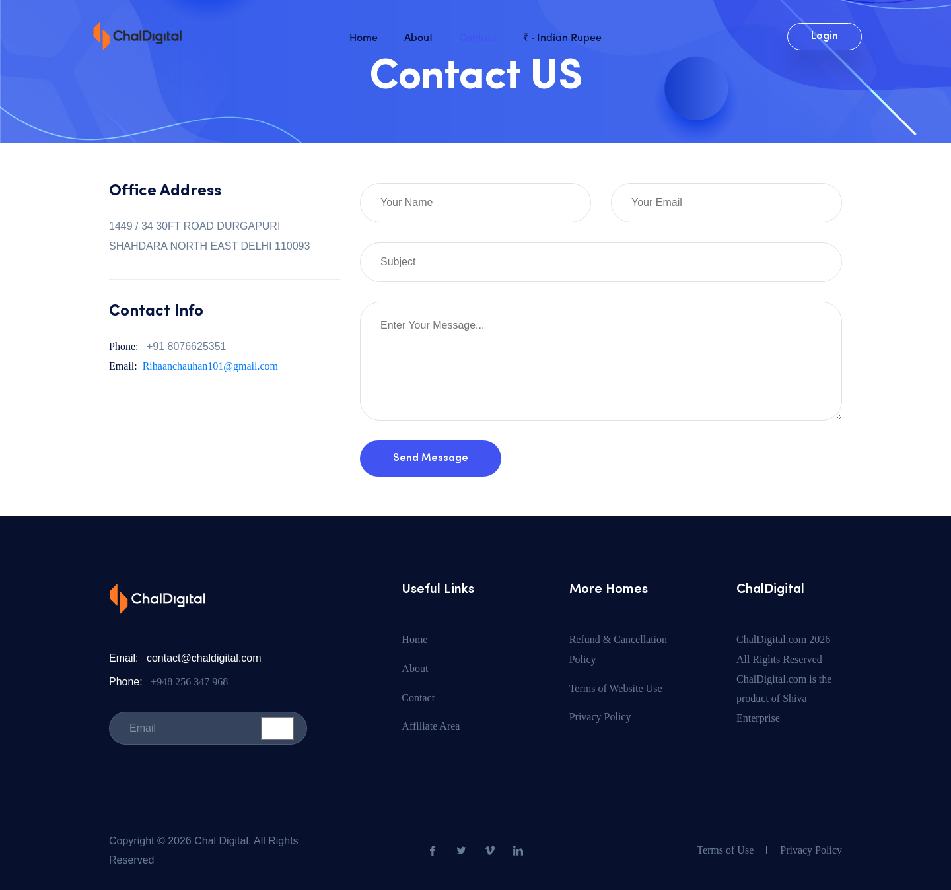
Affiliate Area (431, 726)
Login (824, 36)
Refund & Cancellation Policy (618, 649)
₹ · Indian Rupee (562, 36)
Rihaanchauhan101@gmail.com (210, 366)
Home (363, 36)
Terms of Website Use (615, 688)
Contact (478, 36)
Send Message (430, 458)
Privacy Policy (600, 716)
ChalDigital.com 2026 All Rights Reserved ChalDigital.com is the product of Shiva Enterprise (783, 679)
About (418, 36)
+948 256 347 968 (189, 681)
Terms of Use (725, 850)
